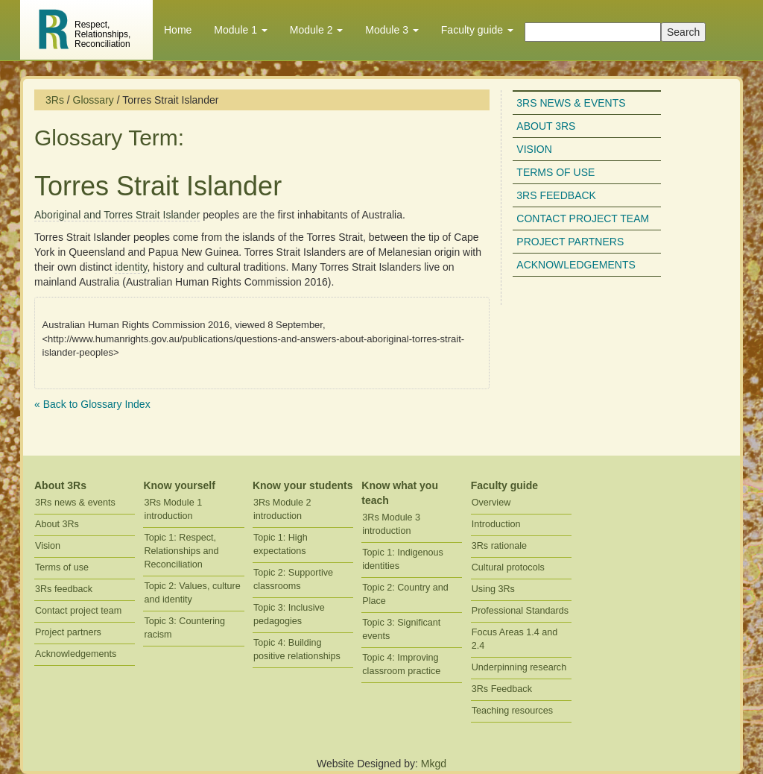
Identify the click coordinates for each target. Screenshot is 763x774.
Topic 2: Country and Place (405, 594)
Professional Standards (520, 610)
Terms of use (555, 172)
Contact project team (582, 218)
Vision (533, 149)
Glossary (93, 100)
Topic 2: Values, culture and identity (192, 593)
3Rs (54, 100)
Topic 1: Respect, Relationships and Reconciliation (181, 551)
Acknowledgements (575, 265)
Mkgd (433, 764)
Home (177, 30)
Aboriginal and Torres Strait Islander (117, 215)
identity (131, 267)
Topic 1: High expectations (280, 544)
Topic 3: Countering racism (184, 628)
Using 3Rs (493, 589)
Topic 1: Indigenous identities (402, 559)
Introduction (496, 524)
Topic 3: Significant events (401, 629)
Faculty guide (477, 30)
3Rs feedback (556, 195)
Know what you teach (399, 492)
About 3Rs (545, 126)
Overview (491, 502)
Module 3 (391, 30)
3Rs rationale (499, 546)
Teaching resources (512, 710)
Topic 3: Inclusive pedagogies (289, 614)
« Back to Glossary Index (92, 404)
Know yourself (179, 485)
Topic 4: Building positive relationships (297, 649)
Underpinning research (519, 667)
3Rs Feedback (502, 689)
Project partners (570, 242)
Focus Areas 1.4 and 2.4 (515, 639)
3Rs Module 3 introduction (391, 524)
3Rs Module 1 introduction (173, 509)
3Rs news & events (570, 103)
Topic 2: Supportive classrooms (293, 579)
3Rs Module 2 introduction (282, 509)
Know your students (303, 485)
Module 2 (316, 30)
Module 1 (240, 30)
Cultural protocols (508, 567)
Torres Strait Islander (158, 186)
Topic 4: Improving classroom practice (401, 664)
